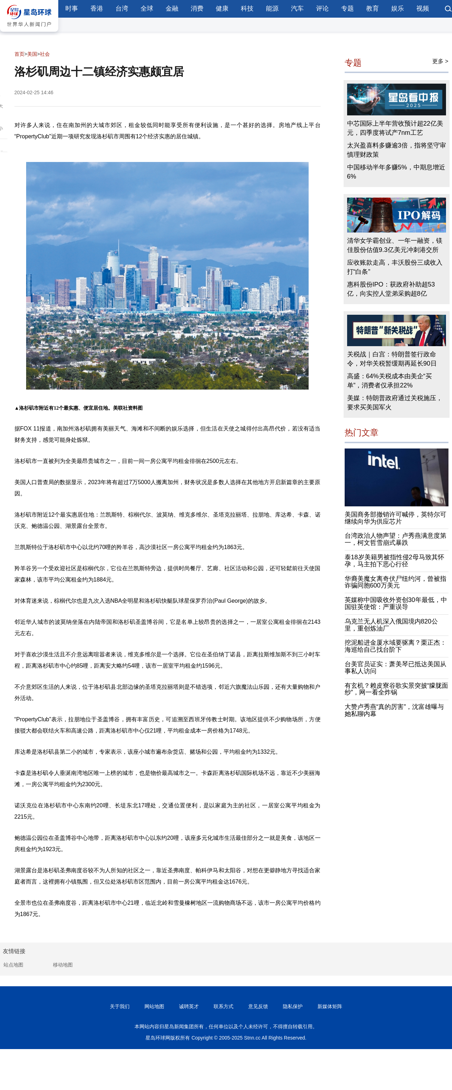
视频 (422, 8)
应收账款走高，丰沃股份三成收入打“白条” (394, 267)
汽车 (297, 8)
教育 (372, 8)
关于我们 (120, 1006)
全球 (147, 8)
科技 (247, 8)
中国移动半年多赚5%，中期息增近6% (396, 172)
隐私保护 (293, 1006)
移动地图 (63, 965)
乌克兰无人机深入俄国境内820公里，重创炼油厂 (391, 625)
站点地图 (13, 965)
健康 (222, 8)
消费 (197, 8)
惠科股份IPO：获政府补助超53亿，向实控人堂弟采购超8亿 (391, 289)
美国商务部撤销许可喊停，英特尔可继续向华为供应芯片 (395, 518)
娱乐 (397, 8)
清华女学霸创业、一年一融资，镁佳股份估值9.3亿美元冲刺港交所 (394, 245)
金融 (172, 8)
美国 (32, 54)
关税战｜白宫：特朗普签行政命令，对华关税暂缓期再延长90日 (392, 359)
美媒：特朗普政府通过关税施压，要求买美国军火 (394, 403)
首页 (19, 54)
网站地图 (154, 1006)
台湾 (121, 8)
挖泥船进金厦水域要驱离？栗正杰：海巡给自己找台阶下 (395, 646)
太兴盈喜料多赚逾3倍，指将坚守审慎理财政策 (396, 150)
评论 (322, 8)
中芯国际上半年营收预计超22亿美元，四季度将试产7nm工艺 (395, 128)
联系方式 (223, 1006)
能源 (272, 8)
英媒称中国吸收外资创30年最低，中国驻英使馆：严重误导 (396, 603)
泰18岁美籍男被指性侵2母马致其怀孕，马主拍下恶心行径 (394, 561)
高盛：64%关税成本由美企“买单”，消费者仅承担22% (389, 381)
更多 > (440, 61)
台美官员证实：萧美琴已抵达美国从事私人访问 (395, 668)
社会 (45, 54)
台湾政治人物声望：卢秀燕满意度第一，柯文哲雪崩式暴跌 (395, 539)
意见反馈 (258, 1006)
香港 (96, 8)
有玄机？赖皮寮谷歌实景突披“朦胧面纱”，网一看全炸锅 (396, 689)
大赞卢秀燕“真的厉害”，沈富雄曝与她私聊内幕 (394, 710)
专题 (347, 8)
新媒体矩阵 (329, 1006)
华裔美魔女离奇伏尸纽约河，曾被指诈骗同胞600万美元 (395, 582)
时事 (71, 8)
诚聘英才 (189, 1006)
